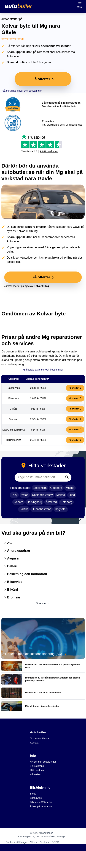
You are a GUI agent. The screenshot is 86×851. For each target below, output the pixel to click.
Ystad (24, 494)
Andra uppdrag (17, 550)
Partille (24, 509)
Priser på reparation (41, 806)
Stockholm (40, 487)
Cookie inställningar (16, 842)
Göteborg (56, 487)
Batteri (10, 566)
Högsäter (60, 509)
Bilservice (13, 582)
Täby (14, 494)
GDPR (55, 842)
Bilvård (11, 589)
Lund (72, 494)
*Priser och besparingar (43, 761)
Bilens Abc (36, 797)
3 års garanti (37, 766)
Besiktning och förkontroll (25, 574)
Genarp (18, 502)
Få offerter (75, 388)
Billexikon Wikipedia (41, 802)
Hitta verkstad (37, 770)
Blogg (33, 793)
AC (8, 543)
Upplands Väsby (42, 494)
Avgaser (12, 558)
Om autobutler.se (39, 738)
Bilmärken (35, 774)
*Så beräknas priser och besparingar (21, 90)
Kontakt (34, 742)
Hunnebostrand (41, 509)
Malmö (70, 487)
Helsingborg (34, 502)
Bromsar (12, 597)
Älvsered (51, 502)
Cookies (44, 842)
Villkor (33, 842)
